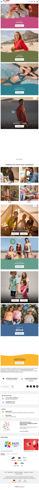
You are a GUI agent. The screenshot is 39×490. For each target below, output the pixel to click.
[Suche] (6, 386)
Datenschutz (10, 472)
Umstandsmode (30, 369)
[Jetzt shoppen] (19, 16)
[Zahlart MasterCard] (16, 464)
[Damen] (10, 175)
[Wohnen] (29, 194)
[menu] (2, 1)
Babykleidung (3, 370)
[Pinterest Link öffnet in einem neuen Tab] (34, 386)
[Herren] (29, 175)
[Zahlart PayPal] (25, 459)
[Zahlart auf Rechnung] (19, 459)
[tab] (3, 454)
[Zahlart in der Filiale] (13, 459)
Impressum (26, 472)
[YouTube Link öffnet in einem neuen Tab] (37, 386)
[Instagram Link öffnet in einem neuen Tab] (31, 386)
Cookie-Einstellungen (18, 472)
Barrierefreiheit (19, 473)
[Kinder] (10, 194)
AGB (6, 472)
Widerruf (31, 472)
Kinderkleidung (11, 370)
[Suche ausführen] (12, 386)
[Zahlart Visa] (22, 464)
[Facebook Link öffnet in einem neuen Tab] (27, 386)
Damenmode (23, 369)
